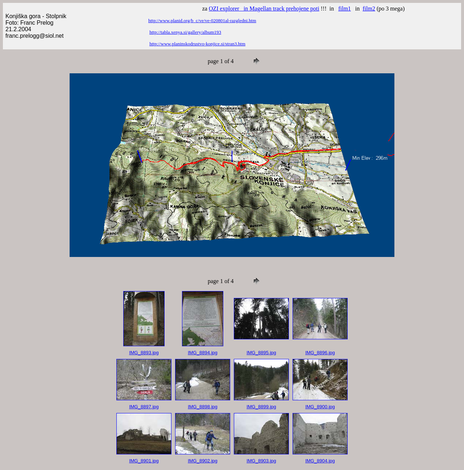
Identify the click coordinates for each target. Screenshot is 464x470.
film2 (368, 8)
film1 (344, 8)
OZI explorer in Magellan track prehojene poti (264, 8)
